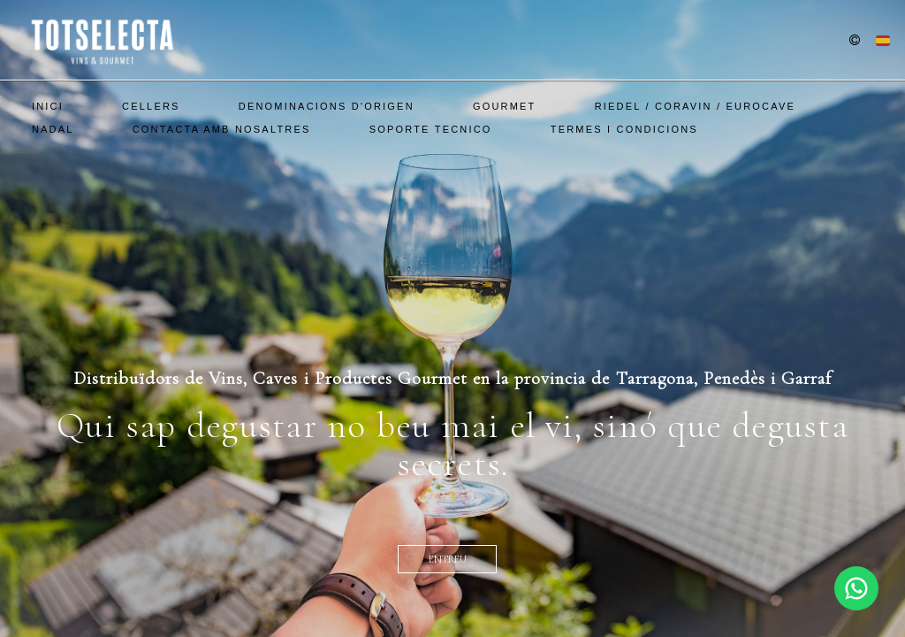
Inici (48, 106)
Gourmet (504, 106)
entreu (448, 559)
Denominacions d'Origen (326, 106)
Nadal (53, 129)
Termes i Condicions (624, 129)
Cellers (151, 106)
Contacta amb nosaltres (222, 129)
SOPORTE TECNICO (430, 129)
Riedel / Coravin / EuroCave (695, 106)
